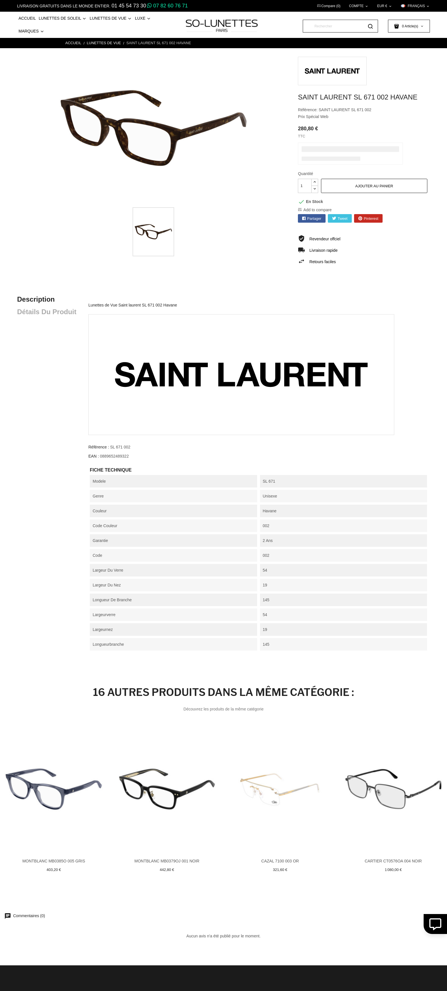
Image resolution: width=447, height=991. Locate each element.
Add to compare (317, 210)
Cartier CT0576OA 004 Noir (393, 861)
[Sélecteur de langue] (415, 6)
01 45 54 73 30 (128, 6)
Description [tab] (36, 299)
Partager (314, 218)
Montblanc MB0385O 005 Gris (53, 861)
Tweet (343, 218)
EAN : (93, 456)
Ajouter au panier (374, 186)
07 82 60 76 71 (167, 6)
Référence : (98, 447)
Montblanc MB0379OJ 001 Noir (167, 861)
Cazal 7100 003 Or (280, 861)
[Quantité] (305, 186)
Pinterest (371, 218)
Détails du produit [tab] (46, 312)
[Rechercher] (340, 26)
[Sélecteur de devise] (384, 6)
